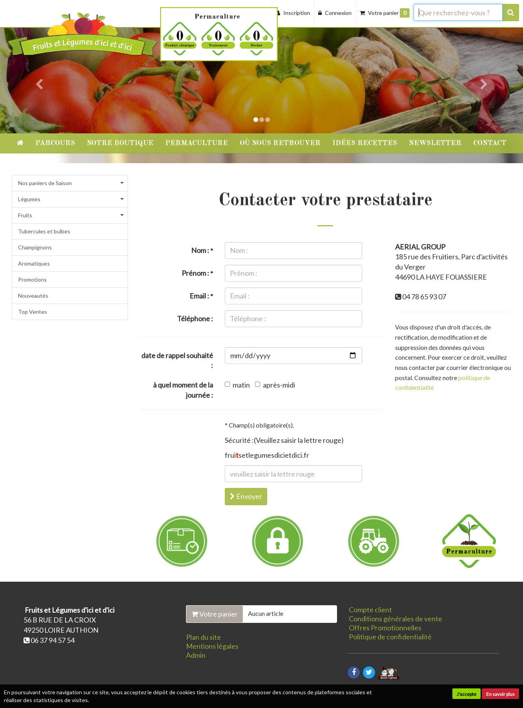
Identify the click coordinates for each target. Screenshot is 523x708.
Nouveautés (33, 295)
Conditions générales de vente (395, 618)
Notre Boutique (120, 143)
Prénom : (197, 273)
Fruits (25, 215)
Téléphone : (195, 318)
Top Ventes (32, 311)
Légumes (29, 199)
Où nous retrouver (280, 143)
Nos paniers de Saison (45, 183)
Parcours (55, 143)
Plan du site (203, 637)
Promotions (32, 279)
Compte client (370, 609)
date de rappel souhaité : (177, 360)
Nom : (202, 250)
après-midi (275, 384)
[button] (39, 66)
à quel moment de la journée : (183, 389)
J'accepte (466, 694)
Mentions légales (212, 646)
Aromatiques (34, 263)
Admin (196, 655)
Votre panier (214, 614)
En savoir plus (500, 694)
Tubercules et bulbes (44, 231)
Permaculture (196, 143)
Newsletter (435, 143)
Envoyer (246, 496)
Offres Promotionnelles (385, 627)
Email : (201, 295)
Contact (490, 143)
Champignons (35, 247)
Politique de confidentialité (390, 636)
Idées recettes (364, 143)
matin (237, 384)
